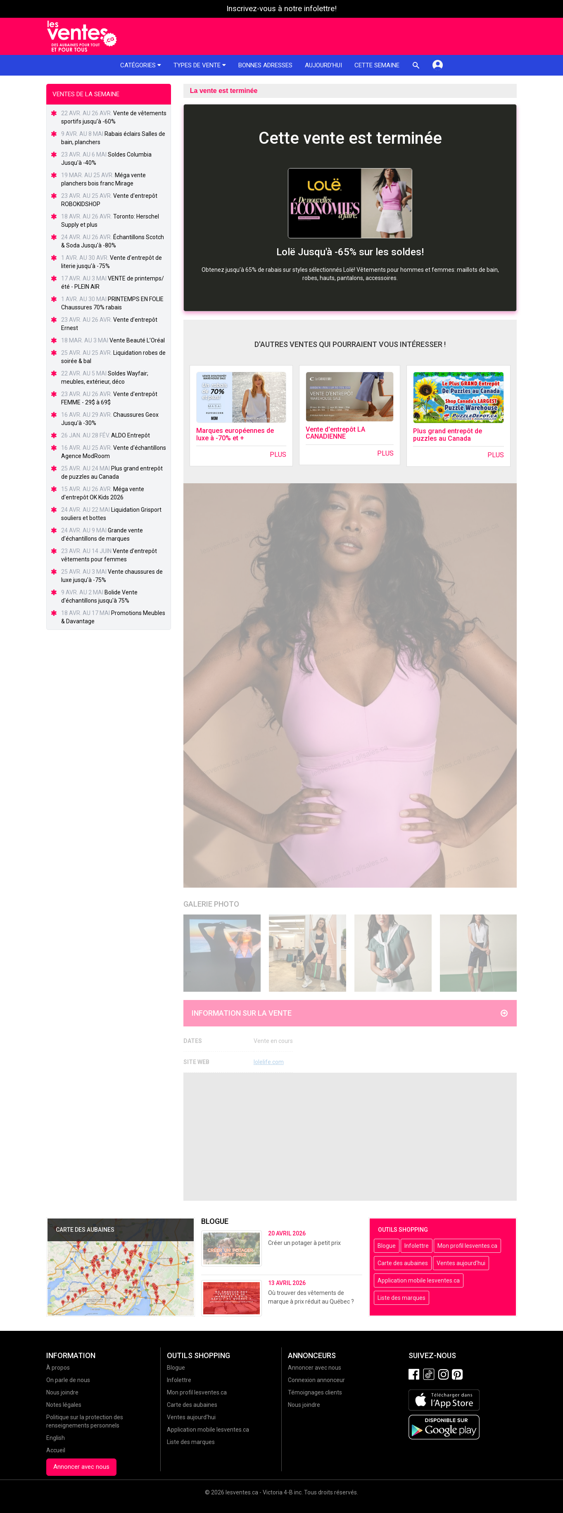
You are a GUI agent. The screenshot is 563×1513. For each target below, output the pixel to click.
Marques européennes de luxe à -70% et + (235, 434)
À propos (58, 1367)
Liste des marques (401, 1297)
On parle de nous (68, 1380)
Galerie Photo (211, 904)
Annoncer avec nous (81, 1466)
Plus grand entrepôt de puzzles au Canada (447, 434)
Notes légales (63, 1404)
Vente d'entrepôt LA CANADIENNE (335, 433)
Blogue (387, 1245)
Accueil (55, 1450)
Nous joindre (62, 1392)
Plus (278, 454)
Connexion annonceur (316, 1380)
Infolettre (416, 1245)
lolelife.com (269, 1062)
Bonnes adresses (265, 65)
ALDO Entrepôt (130, 435)
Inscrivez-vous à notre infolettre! (281, 8)
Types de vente (199, 65)
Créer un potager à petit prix (304, 1243)
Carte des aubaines (403, 1263)
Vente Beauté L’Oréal (137, 340)
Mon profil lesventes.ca (467, 1245)
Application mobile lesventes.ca (419, 1280)
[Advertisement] (350, 1137)
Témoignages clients (315, 1392)
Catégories (140, 65)
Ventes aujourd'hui (461, 1263)
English (55, 1438)
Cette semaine (376, 65)
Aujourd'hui (323, 65)
